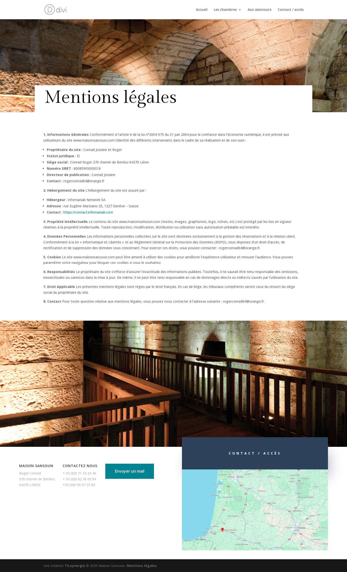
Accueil (201, 10)
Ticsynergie (75, 565)
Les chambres (225, 10)
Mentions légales (142, 565)
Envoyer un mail (129, 471)
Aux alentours (259, 10)
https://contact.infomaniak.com (88, 212)
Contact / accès (291, 10)
